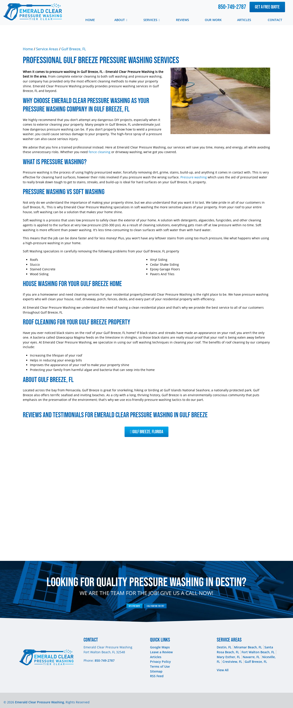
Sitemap (156, 671)
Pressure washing (193, 177)
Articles (155, 657)
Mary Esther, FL (228, 657)
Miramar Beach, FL (248, 647)
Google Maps (160, 647)
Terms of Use (160, 666)
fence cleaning (99, 152)
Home (28, 49)
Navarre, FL (251, 657)
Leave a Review (161, 652)
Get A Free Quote (267, 7)
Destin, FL (224, 647)
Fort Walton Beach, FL (258, 652)
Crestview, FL (232, 661)
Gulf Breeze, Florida (146, 432)
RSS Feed (157, 676)
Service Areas (47, 49)
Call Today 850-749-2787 (150, 606)
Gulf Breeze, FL (73, 49)
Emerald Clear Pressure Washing (39, 702)
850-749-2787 (232, 7)
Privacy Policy (160, 661)
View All (223, 670)
